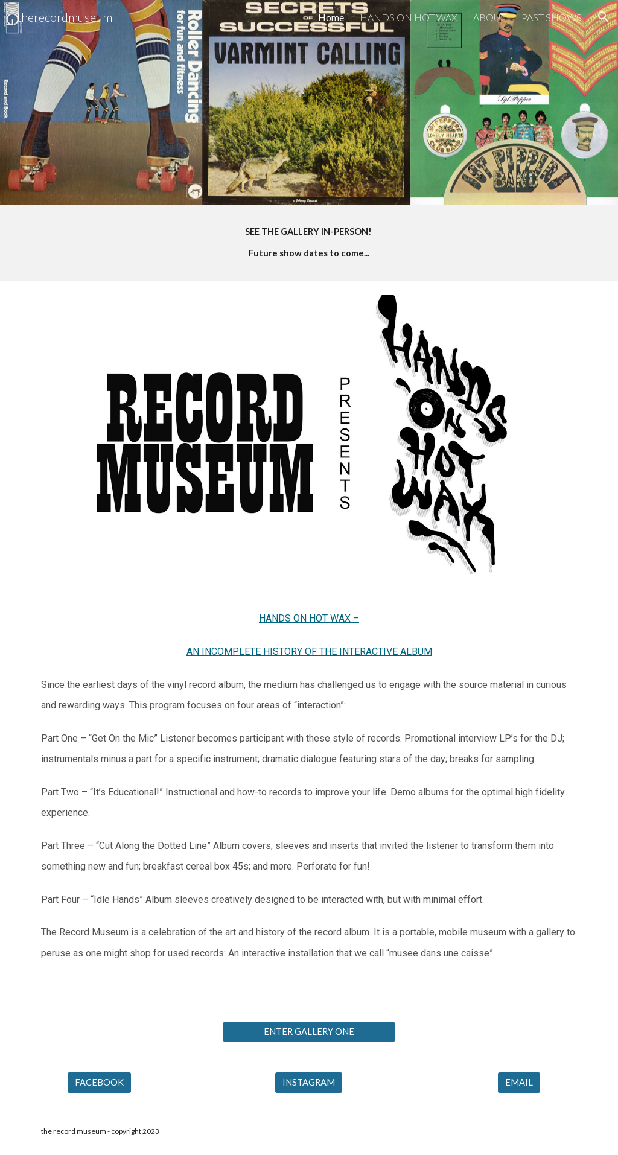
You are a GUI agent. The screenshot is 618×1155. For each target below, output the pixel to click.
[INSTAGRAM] (308, 1082)
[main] (309, 243)
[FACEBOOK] (99, 1082)
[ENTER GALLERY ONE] (309, 1031)
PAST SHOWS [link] (551, 17)
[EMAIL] (519, 1082)
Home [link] (331, 17)
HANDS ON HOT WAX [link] (408, 17)
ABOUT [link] (489, 17)
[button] (603, 16)
